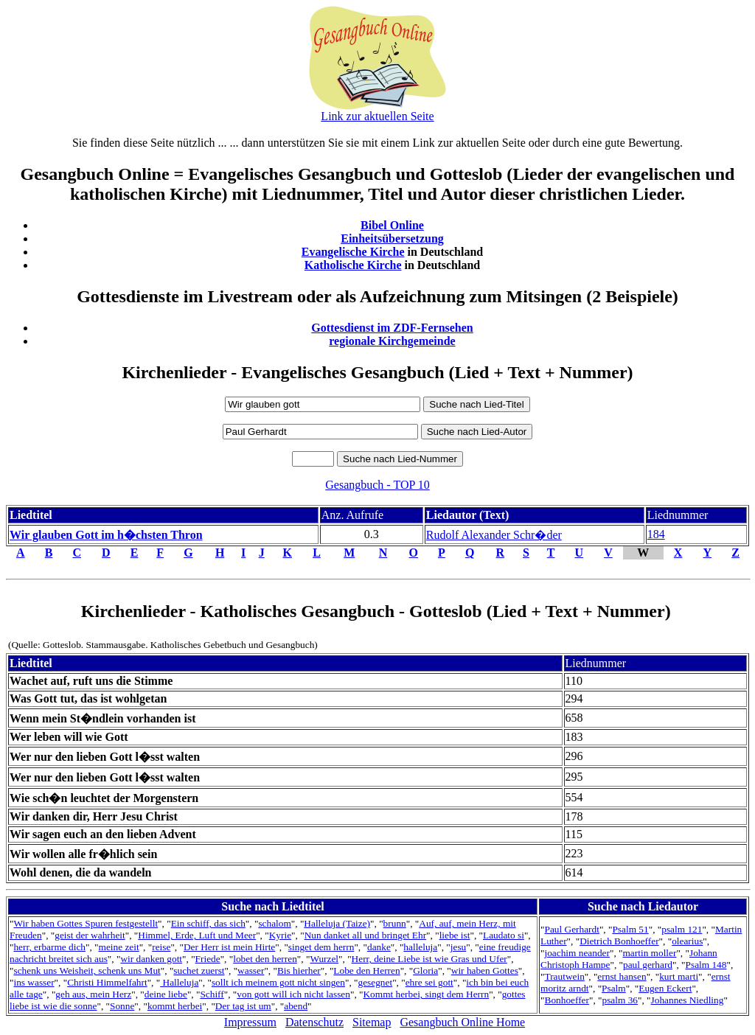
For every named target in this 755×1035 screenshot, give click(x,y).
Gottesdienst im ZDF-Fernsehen (392, 327)
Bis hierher (299, 970)
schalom (274, 923)
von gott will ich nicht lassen (293, 994)
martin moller (650, 952)
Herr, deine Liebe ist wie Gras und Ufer (429, 958)
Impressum (250, 1022)
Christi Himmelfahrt (107, 982)
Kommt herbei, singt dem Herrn (426, 994)
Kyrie (280, 935)
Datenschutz (314, 1022)
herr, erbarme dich (49, 946)
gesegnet (375, 982)
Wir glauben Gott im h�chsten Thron (106, 535)
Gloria (425, 970)
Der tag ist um (243, 1005)
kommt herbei (174, 1005)
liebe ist (454, 935)
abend (295, 1005)
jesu (458, 946)
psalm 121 (681, 929)
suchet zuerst (198, 970)
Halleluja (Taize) (337, 923)
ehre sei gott (429, 982)
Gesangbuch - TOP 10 (377, 484)
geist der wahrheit (90, 935)
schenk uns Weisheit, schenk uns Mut (86, 970)
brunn (394, 923)
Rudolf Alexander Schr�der (494, 535)
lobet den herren (265, 958)
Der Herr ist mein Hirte (229, 946)
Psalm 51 (630, 929)
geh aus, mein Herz (93, 994)
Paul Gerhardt (572, 929)
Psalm (614, 988)
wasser (250, 970)
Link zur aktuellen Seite (377, 116)
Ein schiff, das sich (208, 923)
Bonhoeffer (567, 1000)
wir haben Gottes (484, 970)
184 (656, 534)
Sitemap (371, 1022)
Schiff (211, 994)
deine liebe (166, 994)
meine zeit (119, 946)
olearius (687, 941)
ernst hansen (621, 976)
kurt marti (678, 976)
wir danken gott (151, 958)
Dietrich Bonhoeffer (619, 941)
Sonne (122, 1005)
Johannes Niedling (687, 1000)
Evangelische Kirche (353, 251)
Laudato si (503, 935)
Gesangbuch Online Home (462, 1022)
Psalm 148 (706, 964)
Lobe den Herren (366, 970)
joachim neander (577, 952)
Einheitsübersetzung (392, 238)
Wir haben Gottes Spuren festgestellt (85, 923)
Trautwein (565, 976)
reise (161, 946)
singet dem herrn (321, 946)
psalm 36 (620, 1000)
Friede (207, 958)
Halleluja (179, 982)
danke (379, 946)
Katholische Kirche (353, 265)
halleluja (420, 946)
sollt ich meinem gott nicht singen (278, 982)
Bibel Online (392, 225)
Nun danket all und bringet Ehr (365, 935)
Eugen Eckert (665, 988)
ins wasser (33, 982)
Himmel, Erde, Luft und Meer (197, 935)
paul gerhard (647, 964)
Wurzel (324, 958)
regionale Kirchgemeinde (392, 341)
